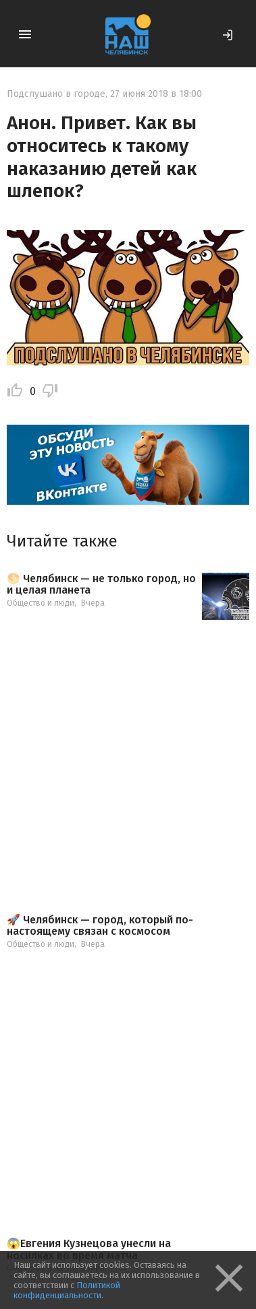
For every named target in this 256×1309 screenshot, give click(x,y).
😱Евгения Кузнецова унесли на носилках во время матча (89, 1249)
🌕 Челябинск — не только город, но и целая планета (101, 584)
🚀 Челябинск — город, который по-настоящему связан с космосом (100, 925)
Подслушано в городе (56, 94)
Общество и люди (40, 603)
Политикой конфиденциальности (67, 1290)
